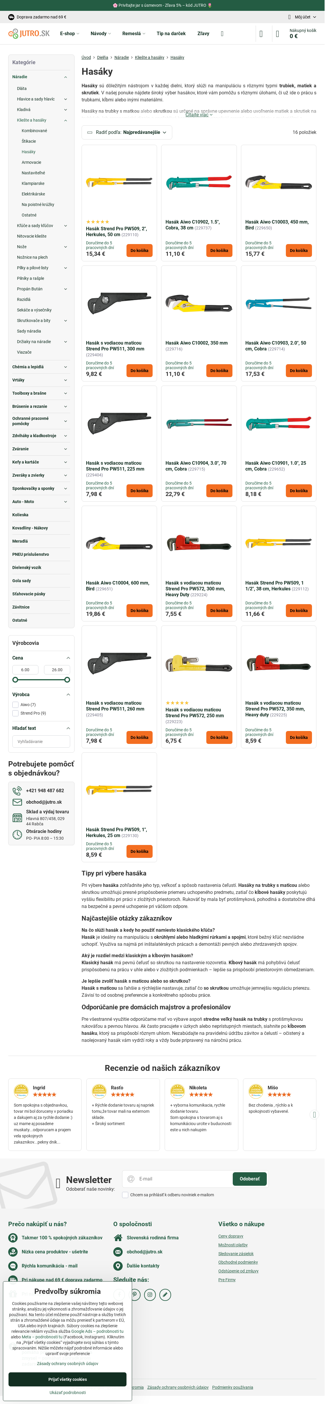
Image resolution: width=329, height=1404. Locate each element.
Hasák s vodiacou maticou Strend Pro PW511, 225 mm (115, 467)
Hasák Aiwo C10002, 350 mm (197, 344)
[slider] (15, 680)
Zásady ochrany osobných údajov (178, 1389)
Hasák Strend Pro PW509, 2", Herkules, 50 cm (116, 233)
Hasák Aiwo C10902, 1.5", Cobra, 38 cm (193, 226)
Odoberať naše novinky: (90, 1191)
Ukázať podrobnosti (68, 1392)
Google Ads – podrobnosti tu (97, 1331)
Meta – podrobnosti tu (42, 1337)
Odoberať (250, 1180)
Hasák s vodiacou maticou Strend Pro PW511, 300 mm (115, 347)
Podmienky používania (232, 1389)
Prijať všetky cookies (67, 1379)
